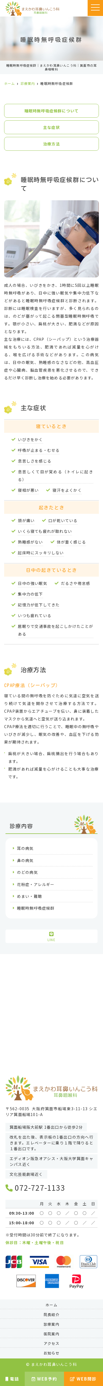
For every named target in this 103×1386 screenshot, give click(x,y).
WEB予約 (44, 1379)
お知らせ (51, 1353)
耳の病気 (25, 848)
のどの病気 (27, 872)
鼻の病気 (25, 860)
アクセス (51, 1344)
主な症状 (51, 127)
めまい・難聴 (29, 896)
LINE (51, 936)
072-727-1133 (35, 1187)
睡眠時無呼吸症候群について (51, 111)
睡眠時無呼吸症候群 (36, 908)
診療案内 (51, 1324)
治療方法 (51, 144)
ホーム (51, 1305)
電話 (12, 1379)
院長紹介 (51, 1315)
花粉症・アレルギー (36, 884)
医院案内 (51, 1334)
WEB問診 (83, 1379)
